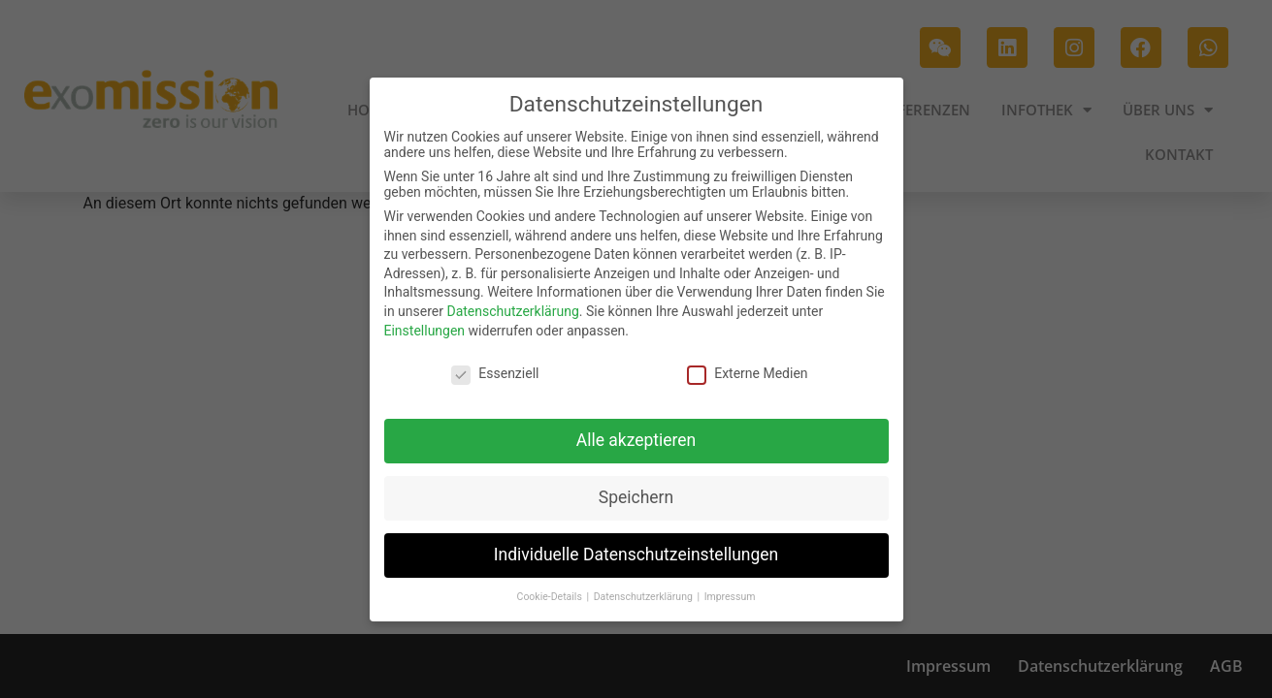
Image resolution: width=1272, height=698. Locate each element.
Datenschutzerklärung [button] (645, 595)
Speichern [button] (636, 496)
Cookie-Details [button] (551, 595)
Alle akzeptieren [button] (636, 439)
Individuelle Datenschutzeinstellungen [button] (636, 553)
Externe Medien (747, 373)
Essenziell (494, 373)
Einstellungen (425, 329)
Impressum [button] (730, 595)
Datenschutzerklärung (512, 310)
